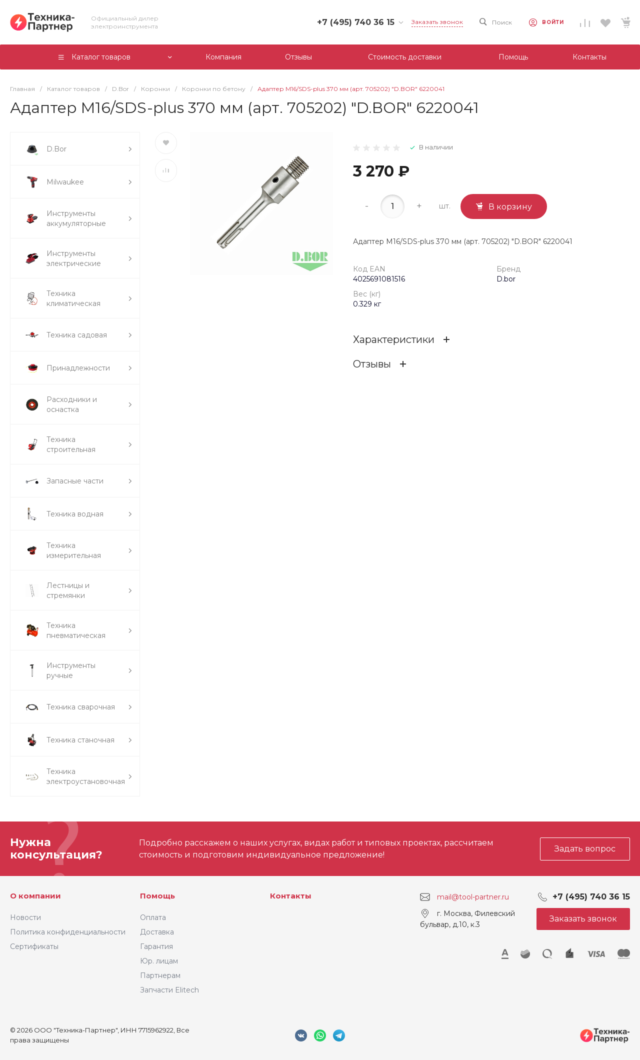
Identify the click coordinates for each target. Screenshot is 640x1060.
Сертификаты (34, 946)
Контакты (291, 895)
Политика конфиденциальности (68, 932)
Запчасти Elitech (169, 990)
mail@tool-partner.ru (473, 897)
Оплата (153, 917)
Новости (25, 917)
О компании (35, 895)
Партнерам (160, 975)
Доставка (157, 932)
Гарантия (156, 946)
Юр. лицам (159, 961)
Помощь (157, 895)
